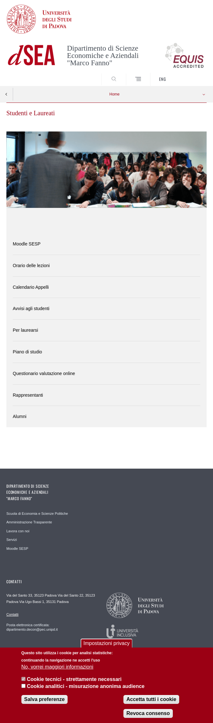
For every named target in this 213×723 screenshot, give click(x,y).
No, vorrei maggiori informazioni (57, 668)
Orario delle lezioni (31, 265)
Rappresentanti (28, 395)
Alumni (19, 416)
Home (114, 94)
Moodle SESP (26, 243)
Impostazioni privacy (107, 645)
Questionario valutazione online (44, 373)
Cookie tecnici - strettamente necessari (74, 681)
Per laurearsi (25, 330)
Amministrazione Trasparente (29, 522)
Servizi (11, 540)
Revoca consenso (148, 715)
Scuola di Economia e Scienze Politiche (37, 513)
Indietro (6, 94)
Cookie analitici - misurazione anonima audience (85, 688)
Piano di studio (27, 351)
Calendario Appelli (31, 287)
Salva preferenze (44, 701)
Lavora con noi (17, 531)
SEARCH (191, 74)
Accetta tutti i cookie (151, 701)
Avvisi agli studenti (31, 308)
